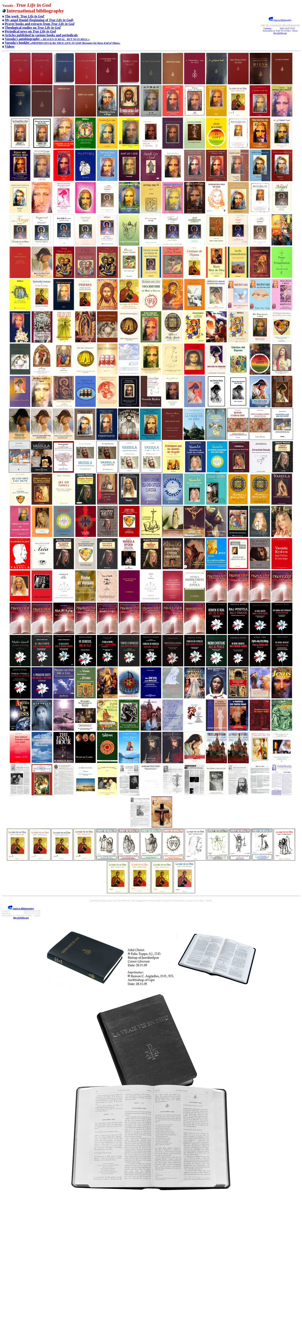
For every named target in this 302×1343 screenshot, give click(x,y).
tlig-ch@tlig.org (280, 33)
